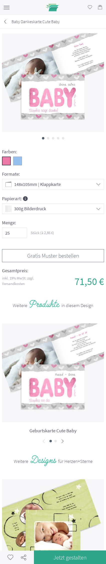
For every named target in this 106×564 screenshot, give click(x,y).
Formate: (11, 174)
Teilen (23, 557)
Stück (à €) (42, 232)
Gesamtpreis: (15, 270)
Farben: (9, 151)
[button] (43, 138)
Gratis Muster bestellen (53, 255)
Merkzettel (10, 557)
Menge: (9, 222)
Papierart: (15, 198)
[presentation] (44, 441)
